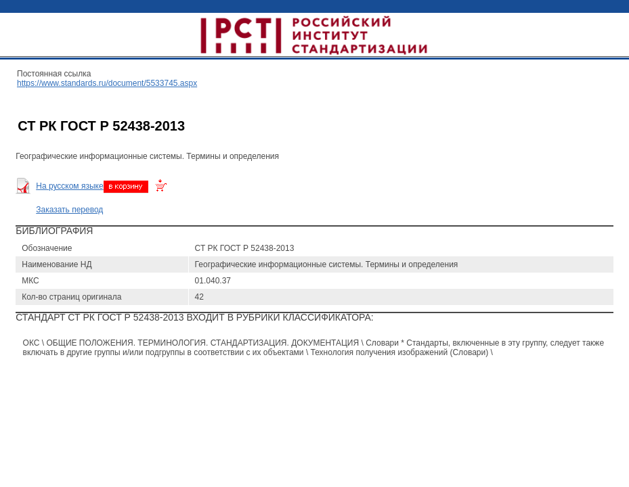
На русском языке (69, 186)
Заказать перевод (69, 209)
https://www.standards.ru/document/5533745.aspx (107, 83)
